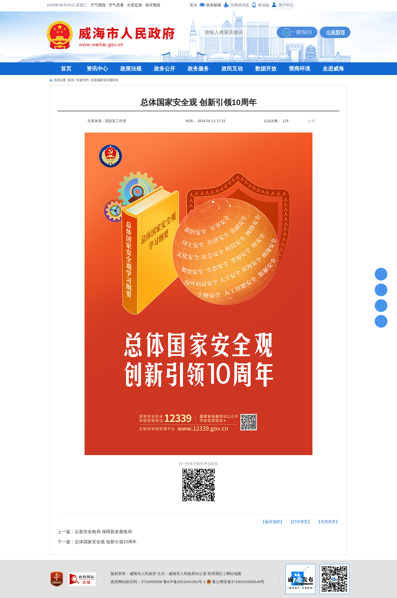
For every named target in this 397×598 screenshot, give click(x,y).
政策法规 (131, 68)
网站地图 (233, 573)
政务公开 (164, 68)
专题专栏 (82, 80)
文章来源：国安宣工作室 (106, 121)
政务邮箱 (213, 5)
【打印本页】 (300, 521)
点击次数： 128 (276, 121)
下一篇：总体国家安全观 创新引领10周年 (97, 541)
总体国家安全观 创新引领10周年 (198, 102)
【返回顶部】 (272, 521)
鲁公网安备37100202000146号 (236, 582)
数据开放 (265, 68)
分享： (313, 121)
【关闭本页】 (328, 521)
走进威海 (333, 68)
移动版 (263, 5)
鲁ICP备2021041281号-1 (184, 582)
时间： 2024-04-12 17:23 (205, 121)
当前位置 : (61, 80)
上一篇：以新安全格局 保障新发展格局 (94, 531)
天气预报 (57, 5)
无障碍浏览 (239, 5)
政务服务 (198, 68)
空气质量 (75, 5)
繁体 (193, 5)
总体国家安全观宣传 (104, 80)
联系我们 (215, 573)
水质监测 (93, 5)
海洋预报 (112, 5)
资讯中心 (97, 68)
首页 (66, 68)
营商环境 (299, 68)
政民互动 (232, 68)
